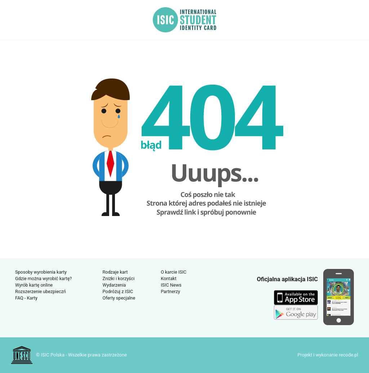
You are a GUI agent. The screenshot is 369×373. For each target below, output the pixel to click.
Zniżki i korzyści (119, 278)
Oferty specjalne (119, 298)
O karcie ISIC (173, 272)
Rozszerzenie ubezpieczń (40, 291)
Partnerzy (170, 291)
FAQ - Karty (26, 298)
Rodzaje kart (115, 272)
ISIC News (171, 285)
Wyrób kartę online (34, 285)
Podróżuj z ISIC (118, 291)
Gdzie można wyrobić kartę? (43, 278)
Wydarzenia (114, 285)
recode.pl (348, 355)
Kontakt (168, 278)
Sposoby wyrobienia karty (41, 272)
